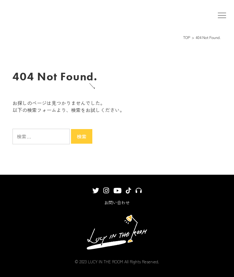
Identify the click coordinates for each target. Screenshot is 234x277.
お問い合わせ (117, 202)
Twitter (96, 193)
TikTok (128, 192)
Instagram (106, 193)
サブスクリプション (138, 192)
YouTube (117, 193)
